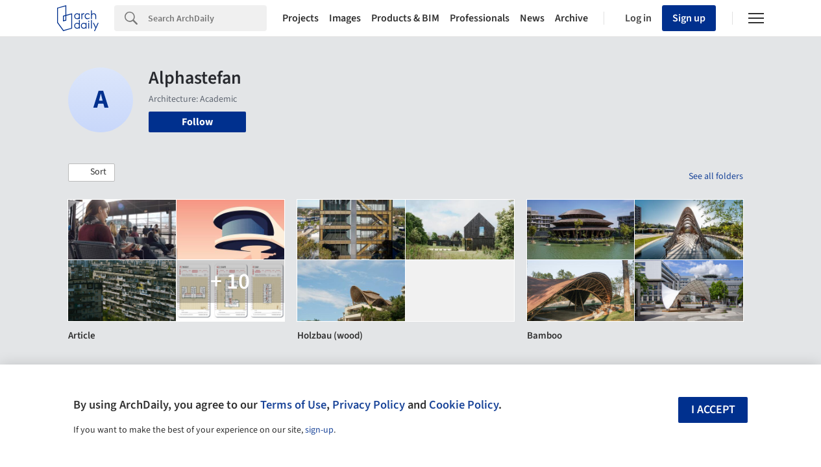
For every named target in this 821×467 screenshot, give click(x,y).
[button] (91, 172)
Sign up (688, 18)
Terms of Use (293, 404)
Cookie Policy (463, 404)
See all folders (716, 176)
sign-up (319, 430)
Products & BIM (405, 18)
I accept (713, 409)
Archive (571, 18)
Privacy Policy (368, 404)
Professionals (479, 18)
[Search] (207, 18)
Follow (197, 122)
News (532, 18)
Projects (300, 18)
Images (345, 18)
